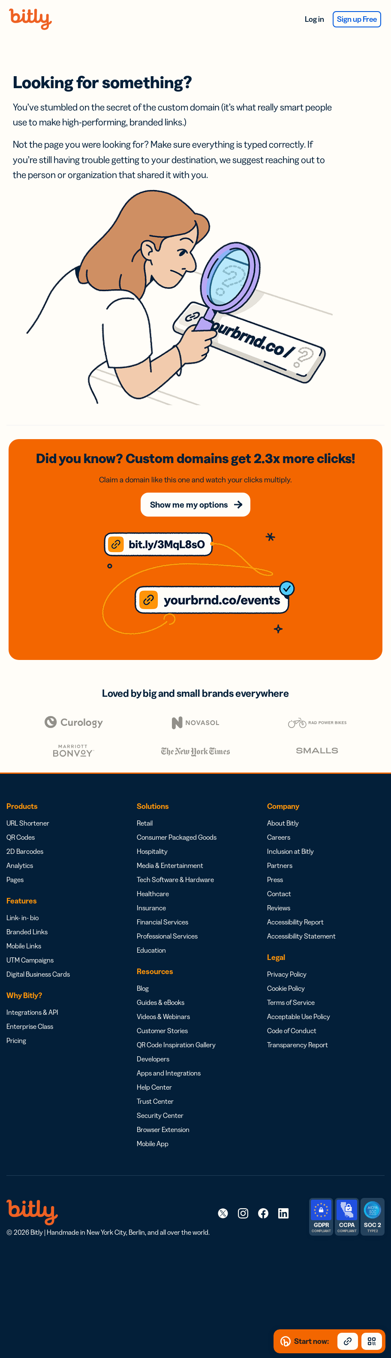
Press (275, 879)
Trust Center (155, 1101)
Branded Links (27, 931)
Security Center (160, 1115)
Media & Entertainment (170, 865)
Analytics (19, 865)
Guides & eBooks (160, 1002)
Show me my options (189, 504)
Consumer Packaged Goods (177, 837)
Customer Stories (162, 1030)
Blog (143, 988)
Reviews (278, 907)
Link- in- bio (22, 917)
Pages (15, 879)
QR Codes (20, 837)
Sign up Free (357, 19)
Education (151, 950)
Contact (279, 893)
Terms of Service (291, 1002)
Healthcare (153, 893)
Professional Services (167, 936)
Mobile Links (23, 946)
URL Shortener (27, 823)
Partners (279, 865)
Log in (314, 19)
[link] (223, 1212)
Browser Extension (163, 1129)
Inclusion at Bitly (290, 851)
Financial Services (162, 922)
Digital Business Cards (38, 974)
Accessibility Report (295, 922)
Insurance (151, 907)
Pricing (16, 1040)
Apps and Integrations (169, 1073)
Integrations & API (32, 1012)
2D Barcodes (24, 851)
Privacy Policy (287, 974)
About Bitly (283, 823)
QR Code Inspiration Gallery (176, 1044)
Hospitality (152, 851)
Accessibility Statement (301, 936)
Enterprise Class (29, 1026)
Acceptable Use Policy (298, 1016)
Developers (153, 1059)
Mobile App (152, 1143)
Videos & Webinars (163, 1016)
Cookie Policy (286, 988)
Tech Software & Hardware (175, 879)
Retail (145, 823)
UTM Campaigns (30, 960)
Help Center (154, 1087)
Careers (278, 837)
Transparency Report (297, 1044)
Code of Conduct (291, 1030)
